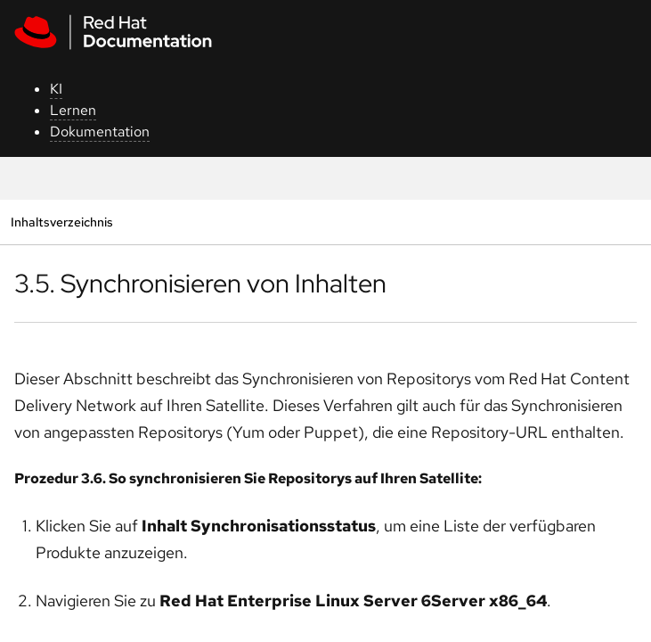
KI (56, 88)
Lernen (73, 110)
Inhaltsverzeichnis (61, 221)
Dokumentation (100, 131)
